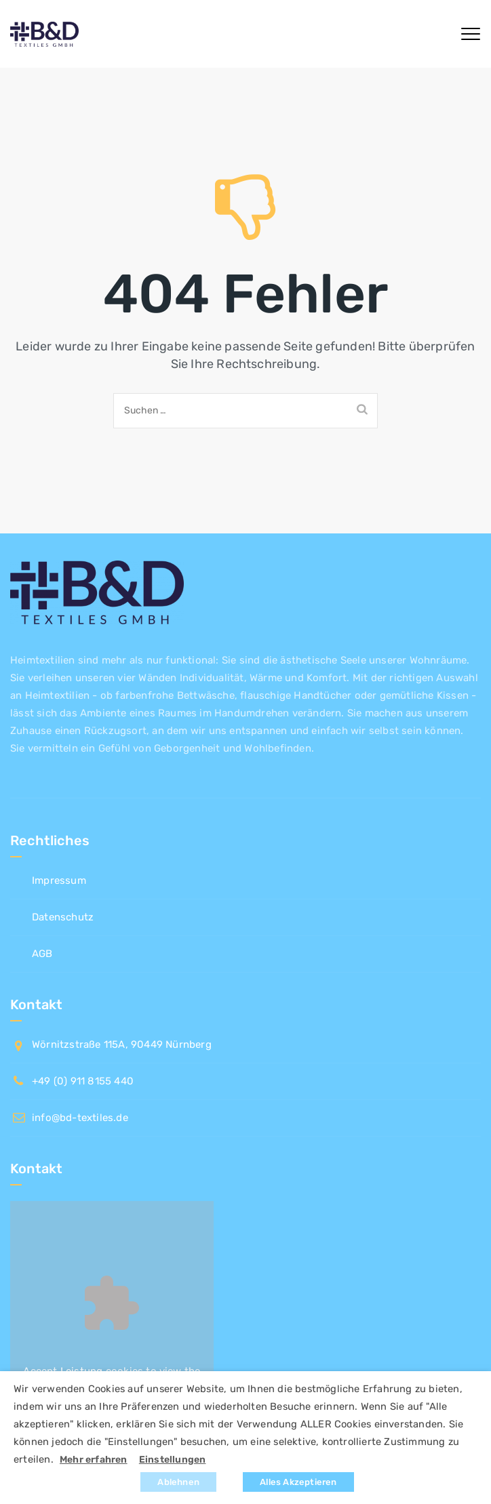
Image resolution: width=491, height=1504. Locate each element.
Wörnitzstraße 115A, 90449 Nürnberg (122, 1044)
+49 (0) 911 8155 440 (83, 1081)
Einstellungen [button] (172, 1459)
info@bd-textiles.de (80, 1118)
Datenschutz (63, 917)
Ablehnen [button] (178, 1482)
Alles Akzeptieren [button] (298, 1482)
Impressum (59, 880)
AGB (42, 954)
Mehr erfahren (93, 1459)
